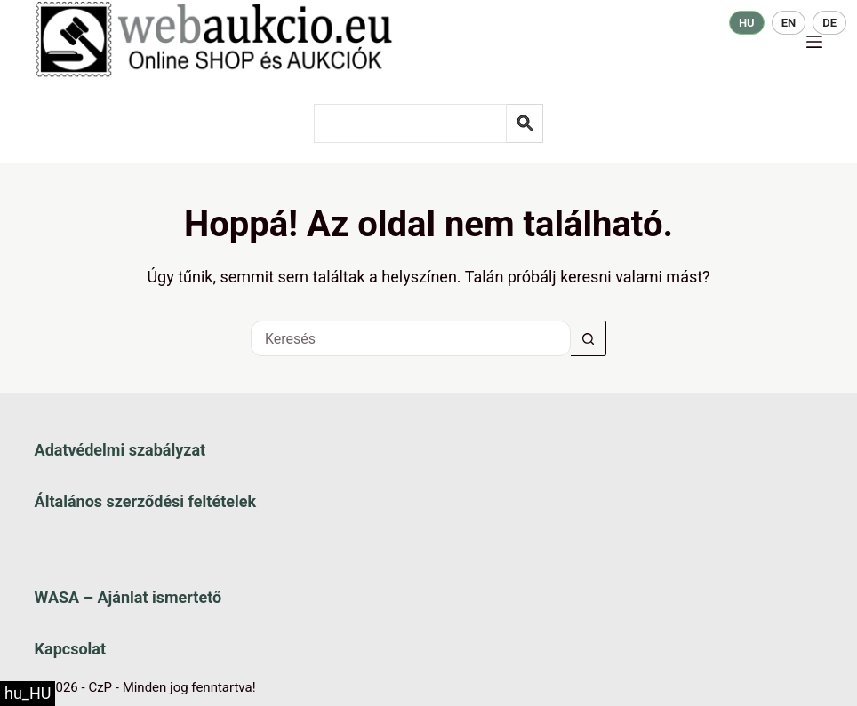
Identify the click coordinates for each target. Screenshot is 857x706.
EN (789, 22)
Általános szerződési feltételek (145, 501)
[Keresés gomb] (588, 338)
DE (829, 22)
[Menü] (814, 42)
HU (747, 22)
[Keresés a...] (411, 338)
